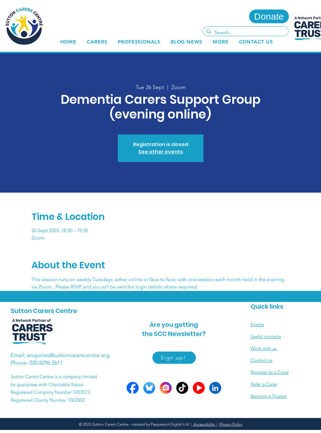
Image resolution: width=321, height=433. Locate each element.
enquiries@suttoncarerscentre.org (68, 355)
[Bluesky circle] (149, 388)
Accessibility (204, 424)
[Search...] (245, 32)
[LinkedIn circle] (215, 388)
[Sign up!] (174, 358)
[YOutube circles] (199, 388)
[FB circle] (133, 388)
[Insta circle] (166, 388)
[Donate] (269, 16)
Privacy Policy (230, 424)
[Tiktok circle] (182, 388)
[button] (97, 42)
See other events (160, 151)
